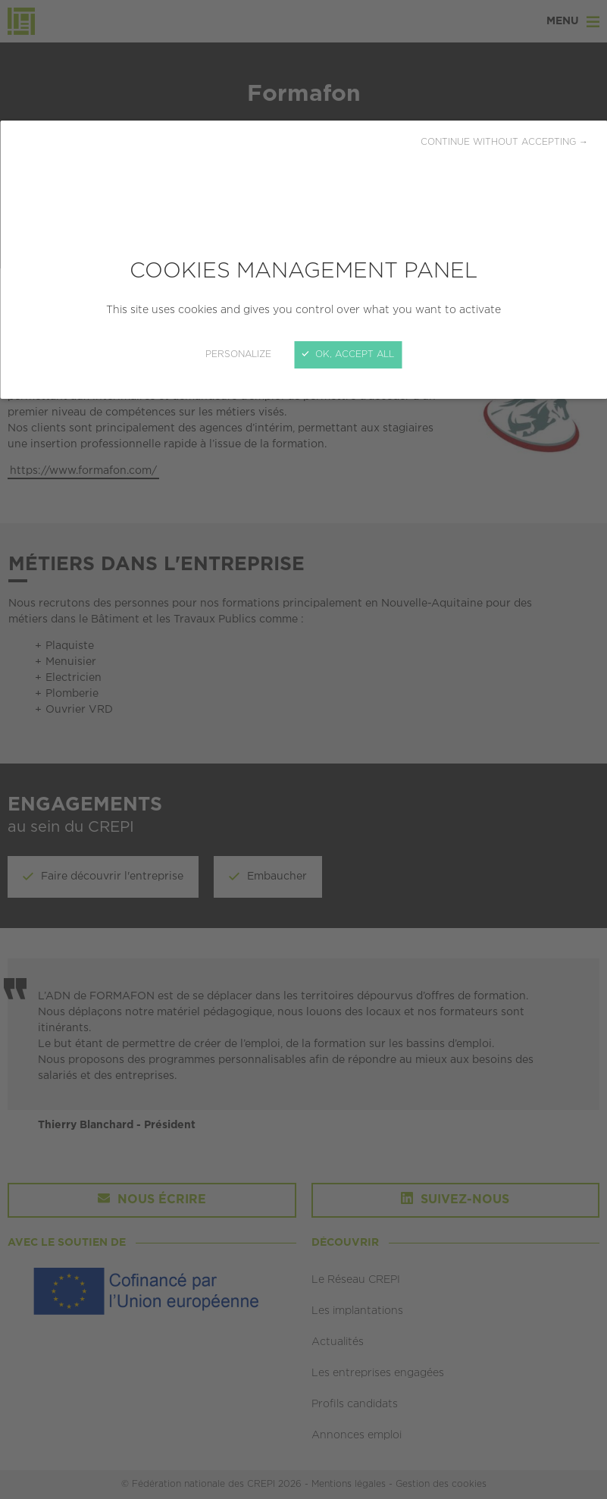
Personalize (238, 354)
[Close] (303, 749)
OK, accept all (348, 354)
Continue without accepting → (504, 142)
